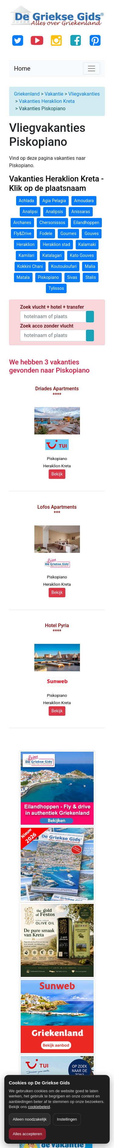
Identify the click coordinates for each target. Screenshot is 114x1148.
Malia (90, 266)
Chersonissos (52, 222)
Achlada (26, 200)
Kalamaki (87, 244)
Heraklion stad (56, 244)
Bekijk (57, 474)
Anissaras (80, 211)
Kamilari (26, 255)
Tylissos (56, 288)
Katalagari (52, 255)
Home (22, 68)
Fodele (46, 233)
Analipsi (30, 211)
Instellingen (67, 1119)
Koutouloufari (64, 266)
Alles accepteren (27, 1134)
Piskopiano (48, 277)
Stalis (90, 277)
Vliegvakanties (84, 94)
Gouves (92, 233)
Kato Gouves (82, 255)
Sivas (72, 277)
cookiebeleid (39, 1106)
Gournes (68, 233)
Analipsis (54, 211)
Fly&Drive (22, 233)
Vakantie (54, 94)
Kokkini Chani (30, 266)
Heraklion (26, 244)
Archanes (22, 222)
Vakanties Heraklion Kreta (46, 101)
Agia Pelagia (54, 200)
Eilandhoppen (86, 222)
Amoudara (84, 200)
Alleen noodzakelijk (30, 1119)
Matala (23, 277)
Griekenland (27, 94)
